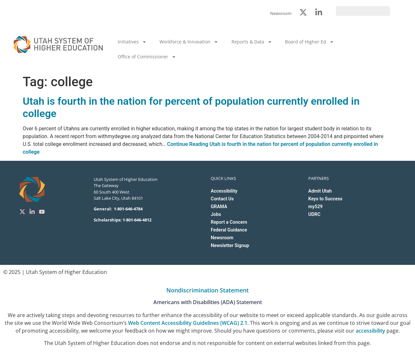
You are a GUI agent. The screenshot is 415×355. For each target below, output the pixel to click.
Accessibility (224, 191)
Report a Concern (229, 222)
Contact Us (222, 199)
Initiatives (132, 41)
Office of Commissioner (147, 56)
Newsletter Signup (230, 245)
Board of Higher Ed (309, 41)
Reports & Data (251, 41)
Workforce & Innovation (189, 41)
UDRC (314, 214)
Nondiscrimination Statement (207, 290)
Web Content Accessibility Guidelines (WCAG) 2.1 (187, 322)
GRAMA (219, 206)
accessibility (370, 330)
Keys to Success (325, 199)
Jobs (216, 214)
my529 (315, 206)
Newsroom (222, 238)
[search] (363, 11)
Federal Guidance (229, 230)
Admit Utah (320, 191)
